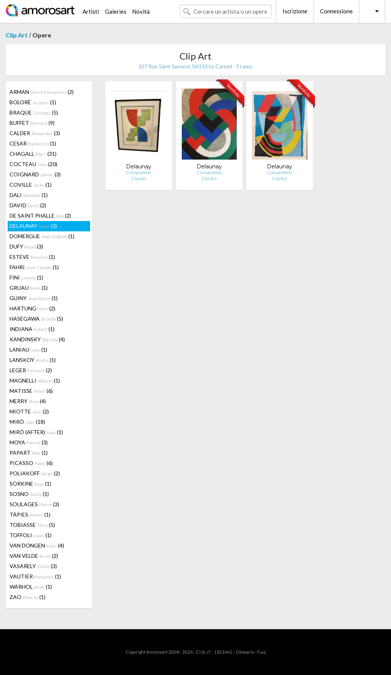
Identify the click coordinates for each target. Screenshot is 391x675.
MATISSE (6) (31, 391)
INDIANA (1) (32, 329)
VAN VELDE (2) (34, 555)
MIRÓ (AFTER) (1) (36, 432)
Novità (141, 11)
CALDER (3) (35, 133)
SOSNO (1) (29, 494)
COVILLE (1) (31, 184)
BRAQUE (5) (34, 112)
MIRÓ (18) (27, 421)
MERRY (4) (28, 401)
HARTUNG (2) (32, 308)
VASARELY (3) (33, 566)
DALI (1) (29, 195)
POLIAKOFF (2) (35, 473)
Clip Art (16, 35)
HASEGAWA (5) (36, 318)
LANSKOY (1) (33, 360)
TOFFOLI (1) (31, 535)
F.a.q (261, 652)
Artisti (90, 11)
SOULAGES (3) (34, 504)
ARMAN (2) (42, 92)
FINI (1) (26, 277)
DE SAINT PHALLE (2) (40, 215)
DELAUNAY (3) (33, 226)
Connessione (336, 11)
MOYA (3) (29, 442)
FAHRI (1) (34, 267)
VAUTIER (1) (35, 576)
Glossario (245, 652)
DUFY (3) (26, 246)
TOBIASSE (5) (32, 525)
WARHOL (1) (31, 586)
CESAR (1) (33, 143)
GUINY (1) (34, 298)
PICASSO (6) (31, 463)
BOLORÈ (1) (33, 102)
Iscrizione (295, 11)
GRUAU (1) (29, 287)
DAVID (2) (28, 205)
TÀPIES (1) (30, 514)
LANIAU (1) (28, 349)
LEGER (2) (31, 370)
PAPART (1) (29, 452)
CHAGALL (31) (33, 153)
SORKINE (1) (30, 483)
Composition (138, 172)
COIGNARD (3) (35, 174)
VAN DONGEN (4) (37, 545)
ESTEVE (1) (32, 257)
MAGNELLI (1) (35, 380)
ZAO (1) (27, 597)
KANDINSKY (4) (37, 339)
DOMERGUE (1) (42, 236)
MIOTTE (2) (29, 411)
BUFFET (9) (32, 122)
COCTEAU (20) (33, 164)
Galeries (115, 11)
